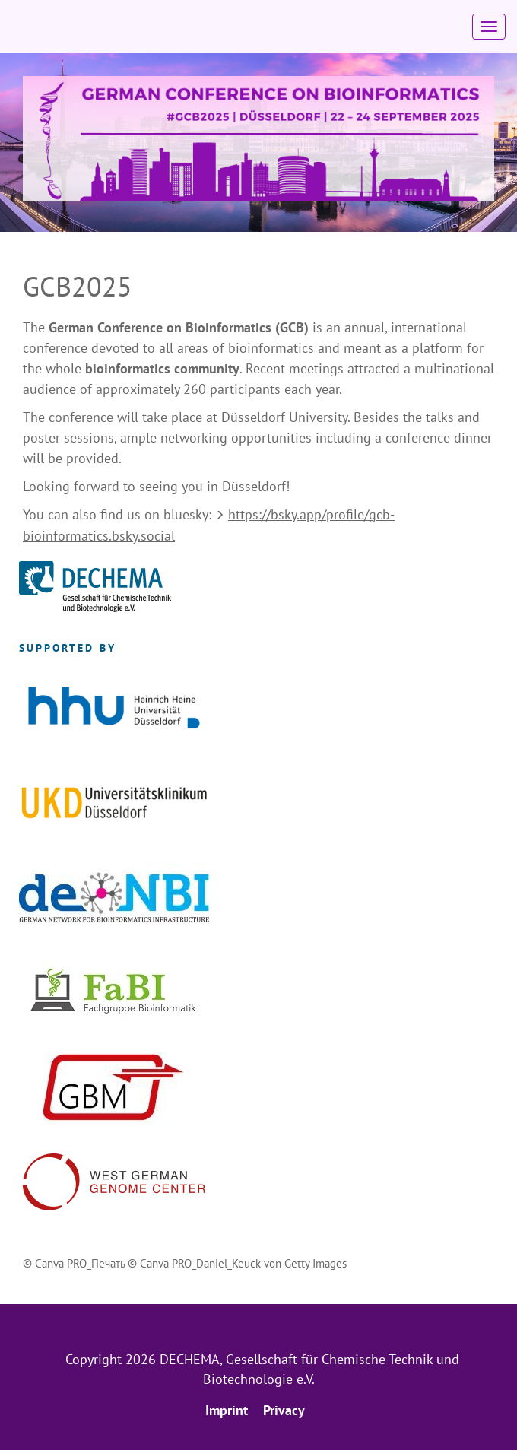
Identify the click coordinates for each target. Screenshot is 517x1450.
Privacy (284, 1410)
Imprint (226, 1410)
